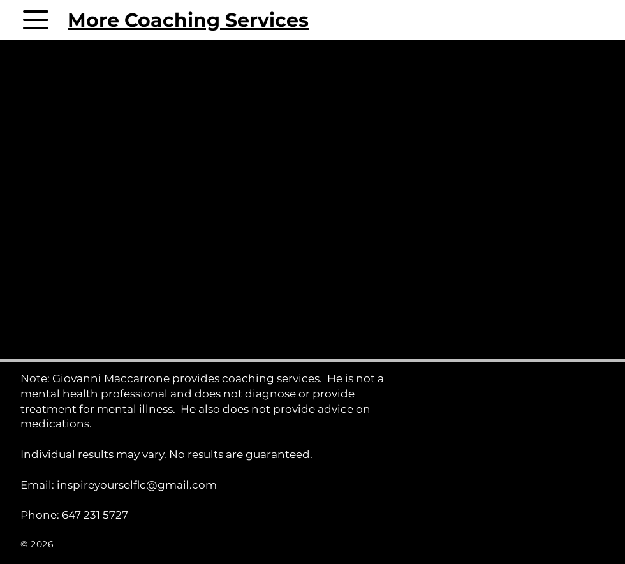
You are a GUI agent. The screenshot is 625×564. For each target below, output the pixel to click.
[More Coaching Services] (156, 20)
